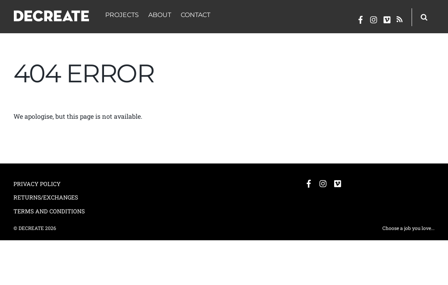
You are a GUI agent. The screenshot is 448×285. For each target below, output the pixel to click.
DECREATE (31, 228)
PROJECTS (122, 15)
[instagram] (374, 18)
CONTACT (195, 15)
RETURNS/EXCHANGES (45, 197)
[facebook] (360, 18)
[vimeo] (387, 18)
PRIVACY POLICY (36, 184)
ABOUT (159, 15)
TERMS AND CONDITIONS (49, 211)
